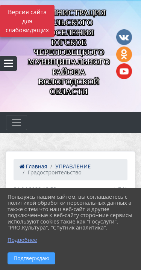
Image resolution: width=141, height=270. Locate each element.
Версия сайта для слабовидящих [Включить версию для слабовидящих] (27, 21)
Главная (33, 166)
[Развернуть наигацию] (16, 122)
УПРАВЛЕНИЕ (73, 166)
